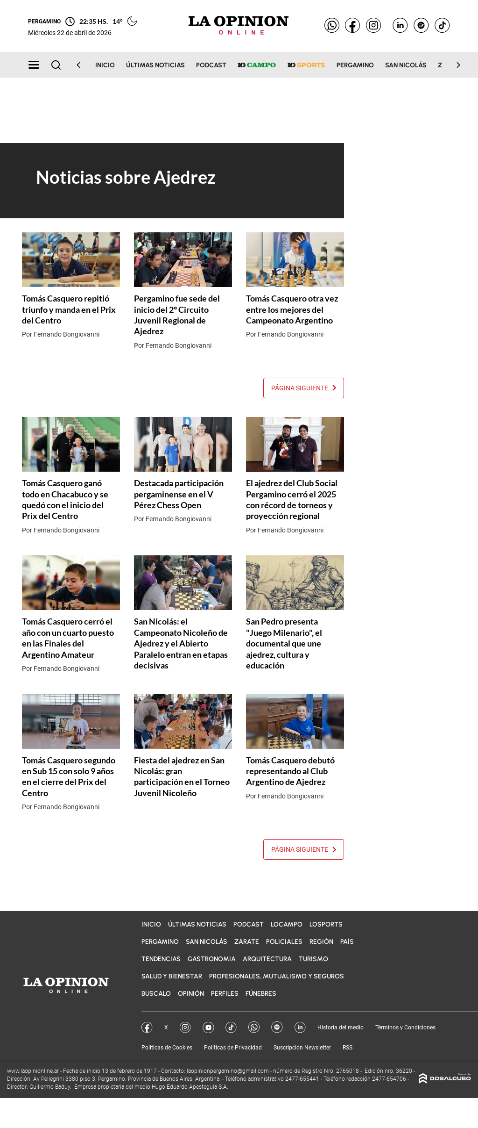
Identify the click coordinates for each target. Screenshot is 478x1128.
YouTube (208, 1027)
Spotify (277, 1027)
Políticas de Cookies (166, 1047)
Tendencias (161, 959)
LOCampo (286, 924)
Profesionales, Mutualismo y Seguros (276, 976)
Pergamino (355, 65)
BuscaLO (156, 994)
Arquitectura (267, 959)
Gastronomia (212, 959)
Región (321, 942)
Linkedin (300, 1027)
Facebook (147, 1027)
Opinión (191, 994)
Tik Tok (231, 1027)
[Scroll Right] (453, 65)
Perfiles (225, 994)
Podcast (211, 65)
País (347, 942)
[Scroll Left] (84, 65)
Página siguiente (303, 388)
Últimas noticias (155, 65)
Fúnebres (261, 994)
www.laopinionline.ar (33, 1071)
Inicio (105, 65)
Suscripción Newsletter (302, 1047)
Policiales (284, 942)
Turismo (313, 959)
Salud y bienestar (171, 976)
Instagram (185, 1027)
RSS (347, 1047)
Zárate (246, 942)
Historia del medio (340, 1027)
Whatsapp (254, 1027)
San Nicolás (406, 65)
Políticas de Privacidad (233, 1047)
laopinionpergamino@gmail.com (228, 1071)
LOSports (326, 924)
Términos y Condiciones (405, 1027)
